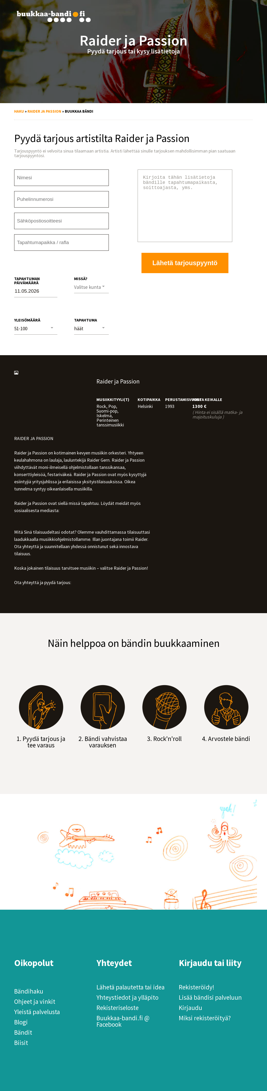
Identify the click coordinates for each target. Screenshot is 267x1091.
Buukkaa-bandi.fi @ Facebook (122, 1021)
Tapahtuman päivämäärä (27, 280)
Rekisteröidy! (196, 987)
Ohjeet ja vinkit (34, 1001)
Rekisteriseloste (117, 1008)
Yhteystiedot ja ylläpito (127, 997)
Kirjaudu (190, 1008)
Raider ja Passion (44, 111)
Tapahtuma (85, 320)
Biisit (21, 1043)
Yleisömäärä (27, 320)
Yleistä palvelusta (37, 1012)
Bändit (23, 1032)
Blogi (21, 1022)
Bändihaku (28, 991)
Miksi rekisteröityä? (205, 1018)
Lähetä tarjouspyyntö (185, 275)
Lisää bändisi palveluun (210, 997)
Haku (19, 111)
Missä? (80, 278)
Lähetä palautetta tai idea (130, 987)
